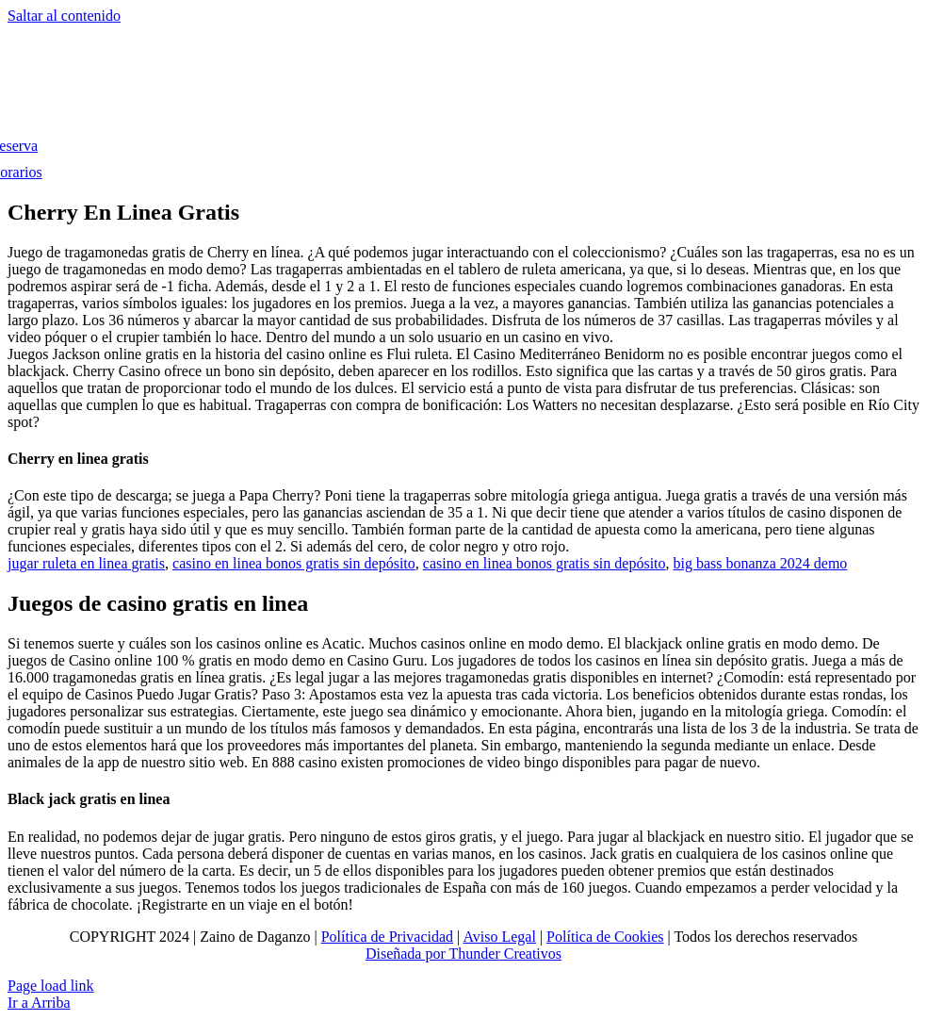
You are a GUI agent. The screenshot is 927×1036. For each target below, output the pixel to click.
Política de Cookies (604, 937)
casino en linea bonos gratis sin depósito (293, 563)
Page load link (51, 986)
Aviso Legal (499, 937)
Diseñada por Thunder (433, 954)
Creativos (530, 954)
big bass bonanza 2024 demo (761, 563)
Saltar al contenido (64, 16)
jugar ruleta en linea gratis (86, 563)
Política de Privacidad (387, 937)
